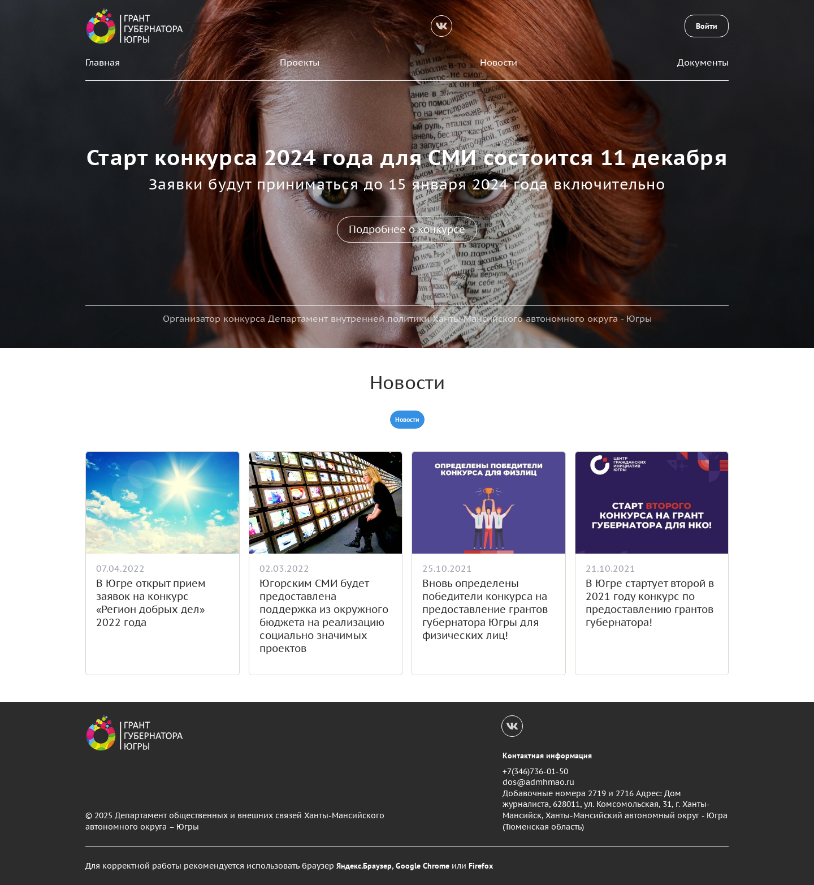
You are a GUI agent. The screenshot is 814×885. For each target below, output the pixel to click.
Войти (706, 26)
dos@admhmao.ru (538, 782)
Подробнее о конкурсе (407, 229)
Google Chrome (422, 866)
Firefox (481, 866)
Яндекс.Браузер (364, 866)
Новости (498, 62)
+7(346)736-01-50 (535, 771)
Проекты (299, 62)
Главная (102, 62)
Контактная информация (547, 755)
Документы (703, 62)
